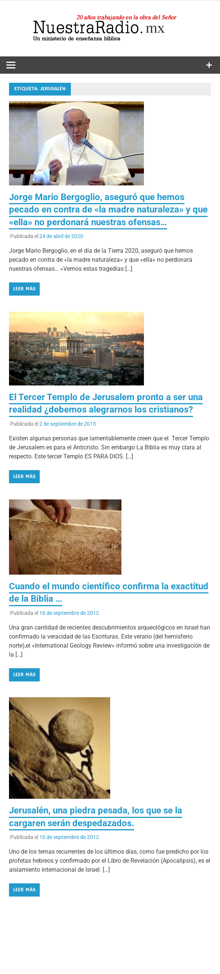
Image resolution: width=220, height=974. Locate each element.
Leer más (24, 288)
